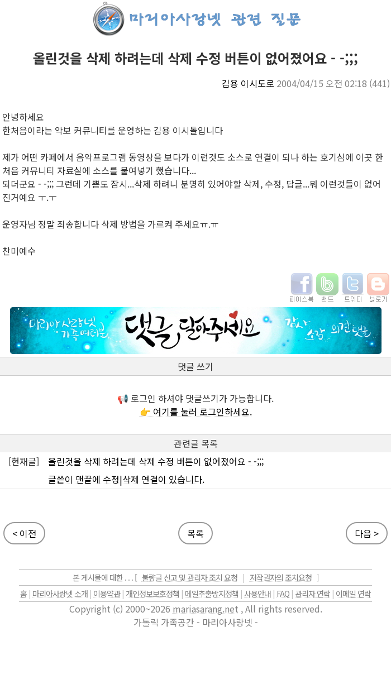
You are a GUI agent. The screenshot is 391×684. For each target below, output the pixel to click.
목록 (195, 533)
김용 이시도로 (248, 83)
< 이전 (24, 533)
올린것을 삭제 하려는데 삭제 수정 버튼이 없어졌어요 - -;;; (156, 461)
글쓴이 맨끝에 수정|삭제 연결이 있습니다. (126, 479)
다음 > (367, 533)
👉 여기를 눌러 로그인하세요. (196, 411)
